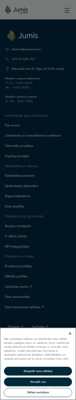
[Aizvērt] (70, 333)
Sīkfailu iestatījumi (38, 392)
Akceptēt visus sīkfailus (38, 371)
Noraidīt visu (38, 381)
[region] (38, 364)
